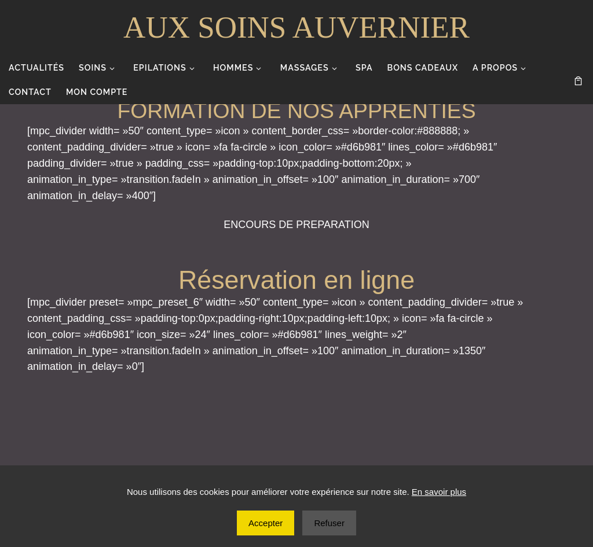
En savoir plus (439, 492)
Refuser (329, 523)
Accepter (265, 523)
